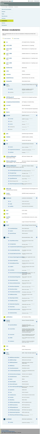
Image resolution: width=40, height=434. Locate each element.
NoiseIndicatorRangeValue (15, 276)
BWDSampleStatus (13, 362)
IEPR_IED (8, 188)
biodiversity (9, 67)
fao (7, 108)
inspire (8, 193)
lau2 (7, 213)
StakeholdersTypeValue (14, 304)
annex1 (11, 146)
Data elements (4, 16)
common (8, 74)
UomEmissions (13, 394)
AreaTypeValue (13, 244)
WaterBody (12, 399)
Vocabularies (4, 20)
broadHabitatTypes (13, 228)
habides (8, 137)
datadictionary (9, 77)
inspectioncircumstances (15, 149)
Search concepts (16, 38)
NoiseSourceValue (13, 289)
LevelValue (12, 270)
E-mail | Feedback (5, 430)
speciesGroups (13, 233)
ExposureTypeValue (14, 260)
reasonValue (12, 328)
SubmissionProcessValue (15, 309)
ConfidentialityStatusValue (15, 370)
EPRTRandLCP (10, 97)
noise (7, 237)
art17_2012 (9, 58)
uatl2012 (11, 206)
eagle (11, 203)
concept (11, 118)
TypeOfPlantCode (13, 178)
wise (7, 352)
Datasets (3, 11)
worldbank (9, 419)
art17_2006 (9, 53)
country (11, 422)
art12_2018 (9, 48)
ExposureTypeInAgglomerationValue (16, 257)
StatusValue (12, 306)
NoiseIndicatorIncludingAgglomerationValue (16, 272)
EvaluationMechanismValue (15, 253)
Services (3, 22)
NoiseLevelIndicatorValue (15, 283)
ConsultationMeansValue (15, 250)
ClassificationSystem (14, 368)
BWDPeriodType (13, 359)
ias (7, 140)
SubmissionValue (13, 312)
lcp (7, 221)
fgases (8, 112)
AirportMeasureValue (14, 240)
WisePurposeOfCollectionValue (16, 414)
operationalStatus (13, 324)
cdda (7, 71)
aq (7, 42)
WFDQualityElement (14, 407)
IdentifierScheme (13, 376)
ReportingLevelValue (14, 297)
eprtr (7, 84)
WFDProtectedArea (14, 404)
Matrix (11, 379)
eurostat (8, 105)
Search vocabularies (7, 38)
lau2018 (8, 217)
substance (12, 341)
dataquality (9, 81)
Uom (11, 392)
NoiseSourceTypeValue (14, 286)
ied (7, 143)
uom (7, 349)
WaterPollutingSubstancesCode (16, 183)
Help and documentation (6, 9)
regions (11, 230)
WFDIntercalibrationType (15, 402)
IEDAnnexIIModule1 (11, 156)
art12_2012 (9, 45)
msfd (7, 225)
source (11, 124)
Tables (3, 13)
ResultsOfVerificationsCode (15, 175)
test (7, 346)
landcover (8, 198)
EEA (7, 1)
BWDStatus (12, 365)
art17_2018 (9, 63)
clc (10, 201)
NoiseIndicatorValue (14, 280)
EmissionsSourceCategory (15, 374)
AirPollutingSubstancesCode (15, 170)
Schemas (3, 18)
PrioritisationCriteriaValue (15, 291)
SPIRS (11, 337)
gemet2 (8, 115)
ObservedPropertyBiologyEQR (16, 386)
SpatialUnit (12, 389)
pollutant (11, 152)
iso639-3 (11, 266)
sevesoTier (12, 334)
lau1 (7, 210)
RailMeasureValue (13, 294)
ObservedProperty (13, 384)
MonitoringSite (13, 381)
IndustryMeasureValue (14, 263)
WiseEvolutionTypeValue (15, 412)
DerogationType (13, 173)
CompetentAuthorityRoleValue (16, 246)
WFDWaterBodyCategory (15, 409)
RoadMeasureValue (14, 300)
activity (11, 89)
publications (9, 317)
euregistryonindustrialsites (13, 101)
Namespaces (4, 25)
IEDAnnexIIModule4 (11, 165)
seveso (8, 320)
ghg (7, 133)
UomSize (11, 397)
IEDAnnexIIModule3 (11, 161)
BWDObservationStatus (14, 357)
